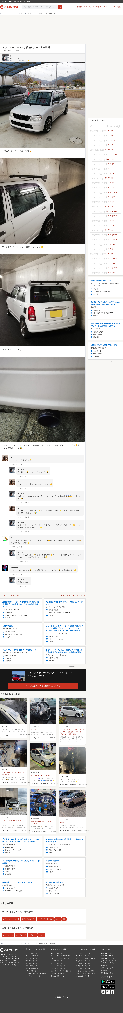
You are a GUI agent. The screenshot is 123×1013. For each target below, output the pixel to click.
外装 (64, 919)
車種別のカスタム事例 (84, 7)
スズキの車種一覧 (31, 966)
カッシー (13, 56)
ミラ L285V (6, 769)
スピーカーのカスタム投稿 (85, 971)
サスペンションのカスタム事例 (86, 958)
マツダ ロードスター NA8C (10, 595)
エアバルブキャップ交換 (11, 919)
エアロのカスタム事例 (83, 968)
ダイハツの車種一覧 (32, 968)
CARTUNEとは (106, 953)
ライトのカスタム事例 (83, 963)
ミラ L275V (64, 776)
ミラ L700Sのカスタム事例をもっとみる (43, 686)
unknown (14, 568)
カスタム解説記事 (117, 7)
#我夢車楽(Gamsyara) (38, 821)
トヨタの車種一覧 (31, 953)
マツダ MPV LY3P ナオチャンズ (73, 595)
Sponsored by (71, 666)
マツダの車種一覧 (31, 961)
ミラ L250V (6, 817)
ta (11, 458)
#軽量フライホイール (14, 772)
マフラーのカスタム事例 (84, 966)
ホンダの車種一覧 (31, 958)
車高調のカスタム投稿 (83, 961)
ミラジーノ (32, 935)
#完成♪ (4, 820)
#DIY (3, 772)
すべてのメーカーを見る (33, 976)
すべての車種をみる (57, 976)
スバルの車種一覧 (31, 963)
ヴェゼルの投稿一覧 (57, 973)
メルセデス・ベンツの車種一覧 (35, 973)
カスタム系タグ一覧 (82, 976)
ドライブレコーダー (28, 919)
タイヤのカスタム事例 (83, 956)
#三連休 (47, 775)
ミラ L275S (6, 727)
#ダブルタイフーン (37, 775)
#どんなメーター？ (40, 823)
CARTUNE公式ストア (108, 958)
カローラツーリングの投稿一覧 (61, 971)
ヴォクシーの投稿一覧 (58, 968)
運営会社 (104, 970)
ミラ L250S (35, 727)
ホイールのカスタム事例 (84, 953)
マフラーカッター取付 (45, 919)
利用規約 (104, 965)
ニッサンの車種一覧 (32, 956)
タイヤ (57, 919)
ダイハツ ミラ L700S (17, 58)
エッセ (41, 935)
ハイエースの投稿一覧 (58, 966)
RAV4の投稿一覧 (56, 953)
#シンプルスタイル (66, 730)
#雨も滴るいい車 (72, 732)
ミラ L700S (35, 818)
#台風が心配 (72, 734)
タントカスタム (8, 935)
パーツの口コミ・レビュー (101, 7)
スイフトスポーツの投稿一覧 (60, 956)
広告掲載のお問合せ (107, 973)
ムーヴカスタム (21, 935)
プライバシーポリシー (108, 968)
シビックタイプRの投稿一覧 (60, 958)
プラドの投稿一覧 (56, 963)
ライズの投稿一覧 (56, 961)
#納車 (62, 822)
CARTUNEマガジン (107, 956)
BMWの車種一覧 (30, 971)
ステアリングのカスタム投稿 (85, 973)
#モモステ (34, 730)
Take (13, 538)
